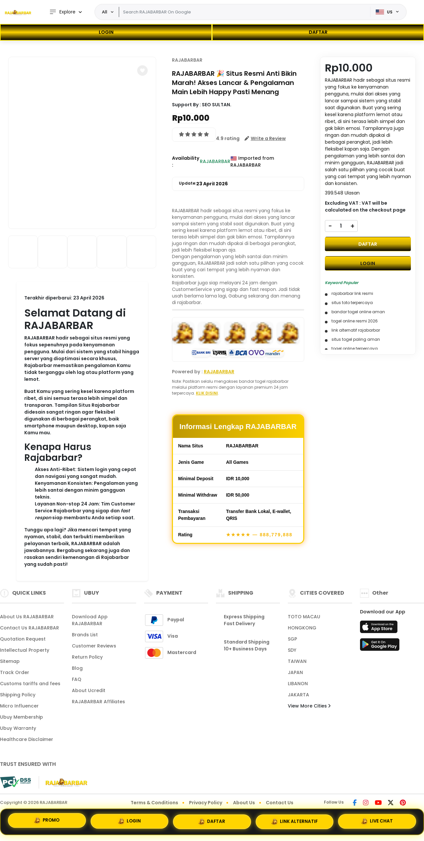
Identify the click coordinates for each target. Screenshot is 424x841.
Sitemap (10, 661)
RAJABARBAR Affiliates (98, 701)
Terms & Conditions (154, 802)
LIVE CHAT (377, 819)
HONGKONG (302, 628)
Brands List (85, 634)
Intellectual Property (24, 650)
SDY (292, 650)
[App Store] (379, 629)
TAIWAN (297, 661)
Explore (62, 12)
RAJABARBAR (187, 60)
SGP (292, 639)
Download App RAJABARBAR (90, 620)
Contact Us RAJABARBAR (29, 628)
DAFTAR (318, 32)
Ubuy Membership (21, 717)
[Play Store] (379, 646)
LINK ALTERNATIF (294, 820)
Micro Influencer (19, 706)
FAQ (76, 679)
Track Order (14, 672)
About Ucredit (88, 690)
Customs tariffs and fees (30, 683)
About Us (244, 802)
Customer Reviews (94, 646)
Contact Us (279, 802)
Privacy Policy (205, 802)
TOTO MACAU (304, 616)
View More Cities (309, 706)
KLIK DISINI (207, 393)
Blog (77, 668)
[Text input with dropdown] (245, 12)
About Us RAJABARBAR (27, 616)
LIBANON (298, 683)
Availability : (185, 161)
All (104, 12)
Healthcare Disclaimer (26, 739)
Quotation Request (23, 639)
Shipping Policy (17, 694)
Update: (203, 183)
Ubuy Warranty (18, 728)
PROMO (46, 820)
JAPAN (295, 672)
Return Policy (87, 657)
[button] (142, 70)
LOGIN (106, 32)
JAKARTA (298, 694)
